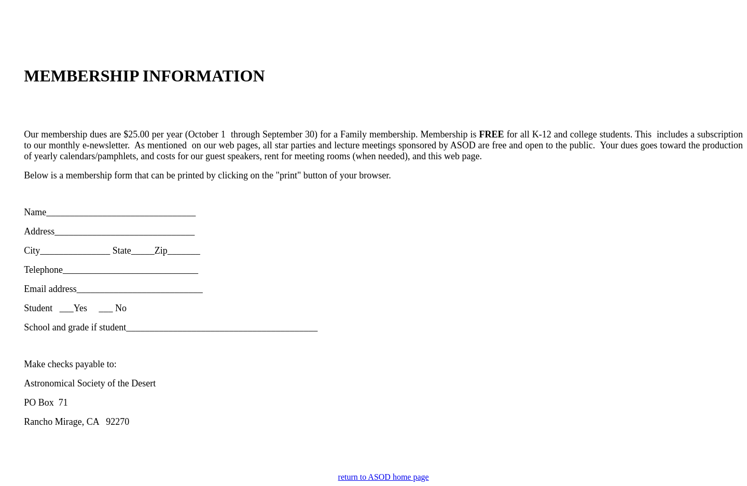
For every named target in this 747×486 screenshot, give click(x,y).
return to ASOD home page (383, 477)
